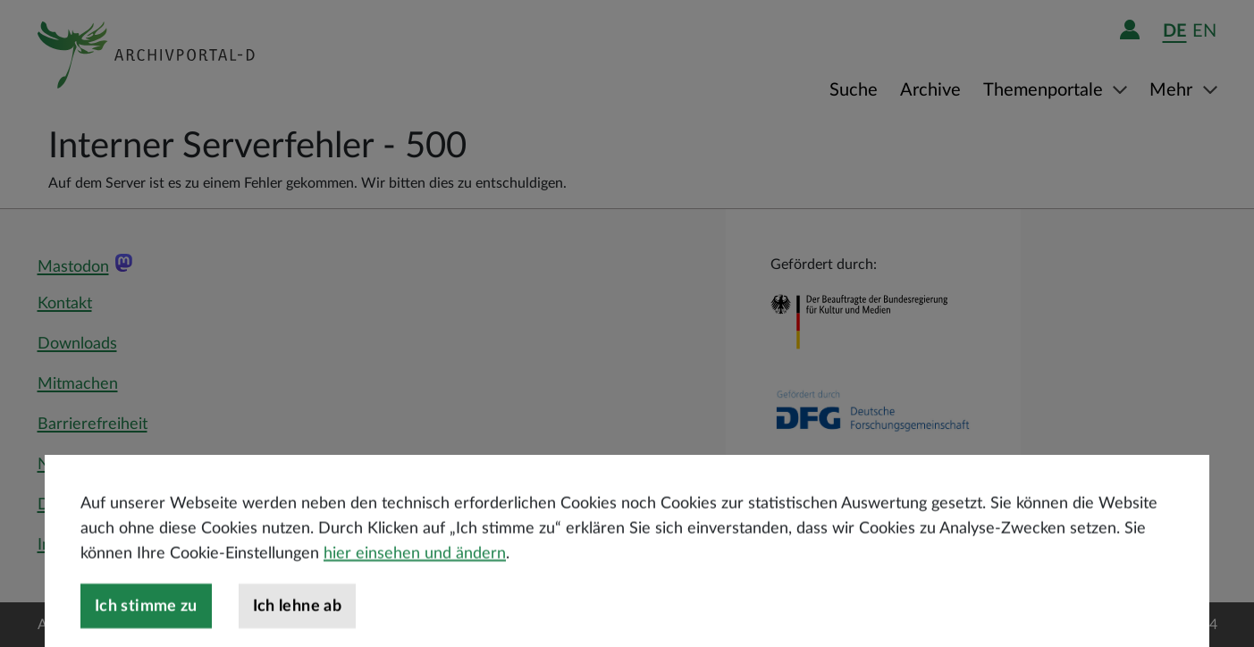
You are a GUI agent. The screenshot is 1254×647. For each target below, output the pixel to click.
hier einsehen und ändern (415, 575)
